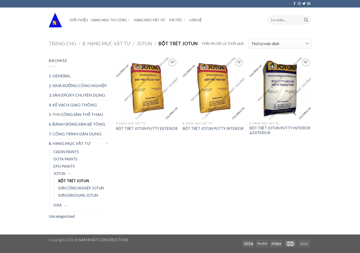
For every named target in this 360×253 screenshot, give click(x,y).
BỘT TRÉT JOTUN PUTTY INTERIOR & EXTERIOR (280, 130)
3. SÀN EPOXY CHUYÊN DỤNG (77, 95)
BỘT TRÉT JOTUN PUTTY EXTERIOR (147, 128)
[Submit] (306, 20)
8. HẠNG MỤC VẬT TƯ (106, 43)
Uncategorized (61, 216)
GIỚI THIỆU (79, 20)
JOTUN (144, 43)
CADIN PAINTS (66, 152)
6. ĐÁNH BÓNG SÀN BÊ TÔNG (77, 124)
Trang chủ (62, 43)
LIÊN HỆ (195, 20)
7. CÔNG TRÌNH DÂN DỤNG (75, 133)
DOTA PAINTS (66, 159)
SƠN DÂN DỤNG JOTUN (78, 195)
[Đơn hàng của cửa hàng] (279, 44)
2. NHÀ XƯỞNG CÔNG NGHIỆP (78, 85)
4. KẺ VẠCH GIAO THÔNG (73, 104)
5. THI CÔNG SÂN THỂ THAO (76, 114)
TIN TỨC (177, 20)
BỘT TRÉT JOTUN (73, 181)
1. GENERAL (59, 75)
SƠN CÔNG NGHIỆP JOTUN (81, 188)
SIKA (58, 205)
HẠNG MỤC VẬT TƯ (149, 20)
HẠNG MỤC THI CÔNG (110, 20)
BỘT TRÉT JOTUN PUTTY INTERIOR (213, 128)
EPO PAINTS (64, 166)
